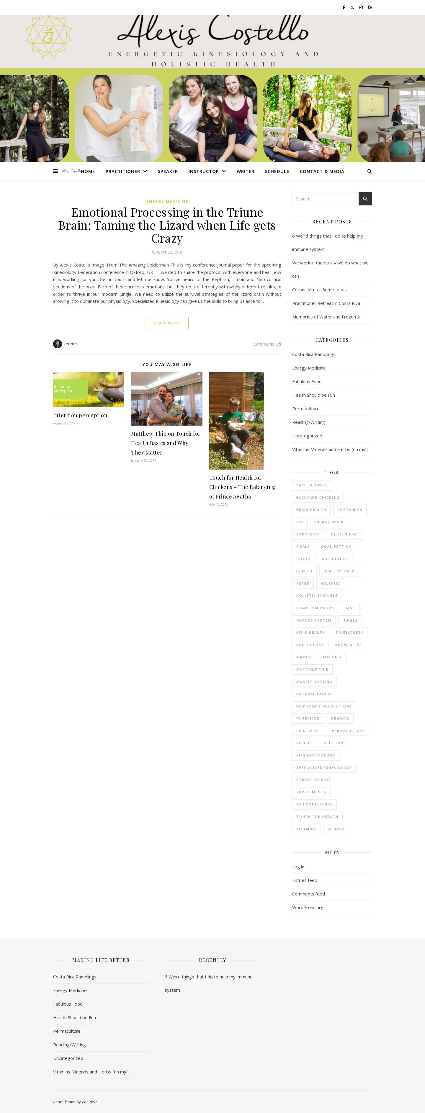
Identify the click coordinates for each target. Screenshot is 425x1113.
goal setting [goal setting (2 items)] (336, 546)
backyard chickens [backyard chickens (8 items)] (318, 497)
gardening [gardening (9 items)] (308, 534)
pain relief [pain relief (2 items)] (308, 730)
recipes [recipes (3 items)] (304, 743)
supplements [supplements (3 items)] (311, 792)
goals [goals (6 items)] (303, 546)
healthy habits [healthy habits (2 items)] (341, 571)
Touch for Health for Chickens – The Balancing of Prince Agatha (242, 487)
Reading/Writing (308, 422)
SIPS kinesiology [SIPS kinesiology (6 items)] (315, 755)
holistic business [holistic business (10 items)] (317, 595)
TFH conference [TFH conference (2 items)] (314, 804)
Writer (245, 171)
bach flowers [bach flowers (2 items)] (312, 485)
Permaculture (306, 408)
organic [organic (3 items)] (340, 718)
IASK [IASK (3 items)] (350, 608)
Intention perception (80, 415)
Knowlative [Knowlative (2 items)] (348, 645)
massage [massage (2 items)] (333, 657)
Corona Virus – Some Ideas (319, 289)
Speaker (168, 171)
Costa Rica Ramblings (314, 354)
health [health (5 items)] (304, 571)
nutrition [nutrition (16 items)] (308, 718)
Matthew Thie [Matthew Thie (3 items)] (312, 669)
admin (70, 344)
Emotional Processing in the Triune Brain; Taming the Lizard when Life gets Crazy (167, 225)
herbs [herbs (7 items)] (303, 583)
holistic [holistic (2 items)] (330, 583)
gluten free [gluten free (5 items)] (345, 534)
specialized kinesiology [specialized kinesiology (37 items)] (324, 767)
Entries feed (304, 880)
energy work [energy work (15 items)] (329, 522)
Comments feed (308, 894)
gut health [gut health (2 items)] (335, 559)
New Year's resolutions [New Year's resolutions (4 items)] (324, 706)
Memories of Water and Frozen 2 (326, 317)
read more (167, 323)
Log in (298, 867)
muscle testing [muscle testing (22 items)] (314, 681)
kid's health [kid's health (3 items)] (310, 632)
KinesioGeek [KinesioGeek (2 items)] (349, 632)
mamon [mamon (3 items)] (304, 657)
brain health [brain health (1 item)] (311, 509)
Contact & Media (322, 171)
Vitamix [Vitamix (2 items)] (336, 829)
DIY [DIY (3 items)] (299, 522)
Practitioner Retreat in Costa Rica (326, 303)
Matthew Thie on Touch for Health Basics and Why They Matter (166, 443)
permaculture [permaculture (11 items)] (348, 730)
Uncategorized (307, 436)
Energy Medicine (167, 201)
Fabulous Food (307, 381)
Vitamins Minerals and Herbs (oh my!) (330, 449)
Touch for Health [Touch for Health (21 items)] (317, 816)
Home (88, 171)
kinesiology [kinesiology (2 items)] (310, 645)
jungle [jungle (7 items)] (350, 620)
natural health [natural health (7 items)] (314, 694)
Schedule (277, 171)
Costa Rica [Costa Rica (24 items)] (349, 509)
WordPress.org (307, 907)
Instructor (204, 171)
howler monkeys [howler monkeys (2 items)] (315, 608)
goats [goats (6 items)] (303, 559)
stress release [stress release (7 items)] (313, 779)
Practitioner (123, 171)
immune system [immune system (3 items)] (313, 620)
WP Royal (90, 1101)
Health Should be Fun (313, 395)
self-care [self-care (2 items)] (335, 743)
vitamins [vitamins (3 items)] (306, 829)
